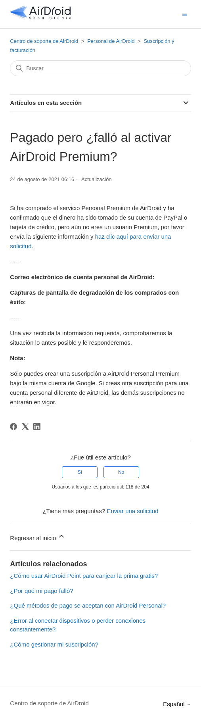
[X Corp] (25, 426)
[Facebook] (13, 426)
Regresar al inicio (37, 536)
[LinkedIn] (36, 426)
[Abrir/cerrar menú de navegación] (184, 13)
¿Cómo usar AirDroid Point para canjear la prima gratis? (84, 575)
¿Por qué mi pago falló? (41, 590)
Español (177, 704)
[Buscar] (100, 68)
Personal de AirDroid (110, 41)
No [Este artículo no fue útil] (121, 472)
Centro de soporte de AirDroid (44, 41)
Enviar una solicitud (132, 511)
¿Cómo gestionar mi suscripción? (54, 644)
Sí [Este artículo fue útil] (80, 472)
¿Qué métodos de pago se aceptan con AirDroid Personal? (88, 605)
